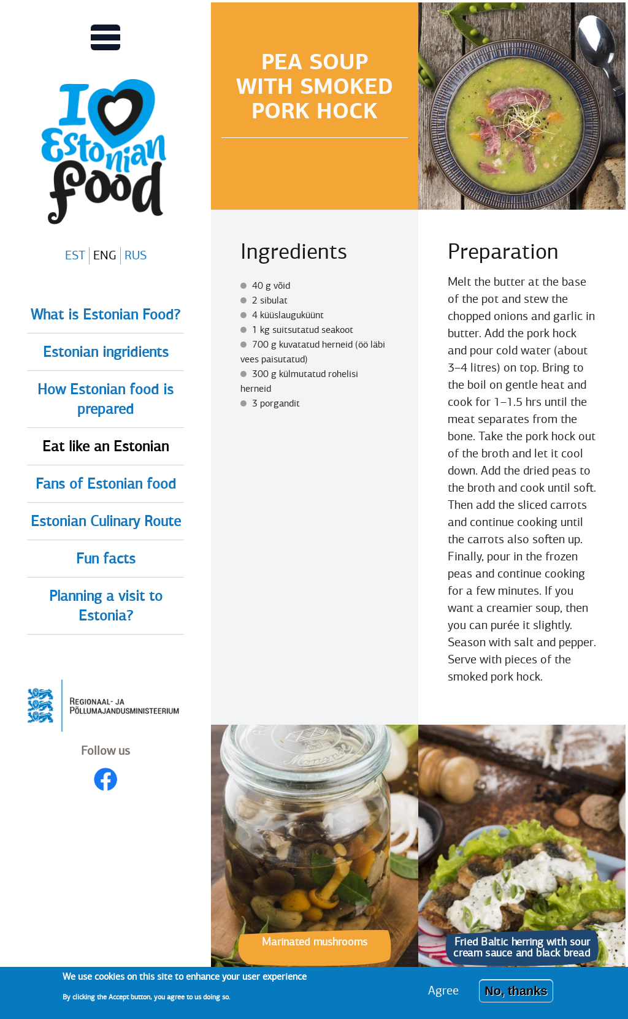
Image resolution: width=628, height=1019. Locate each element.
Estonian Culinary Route (106, 521)
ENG (105, 255)
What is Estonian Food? (105, 314)
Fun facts (106, 558)
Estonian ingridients (106, 352)
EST (75, 255)
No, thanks (515, 995)
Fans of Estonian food (106, 484)
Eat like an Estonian (105, 446)
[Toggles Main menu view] (105, 37)
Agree (443, 994)
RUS (135, 255)
